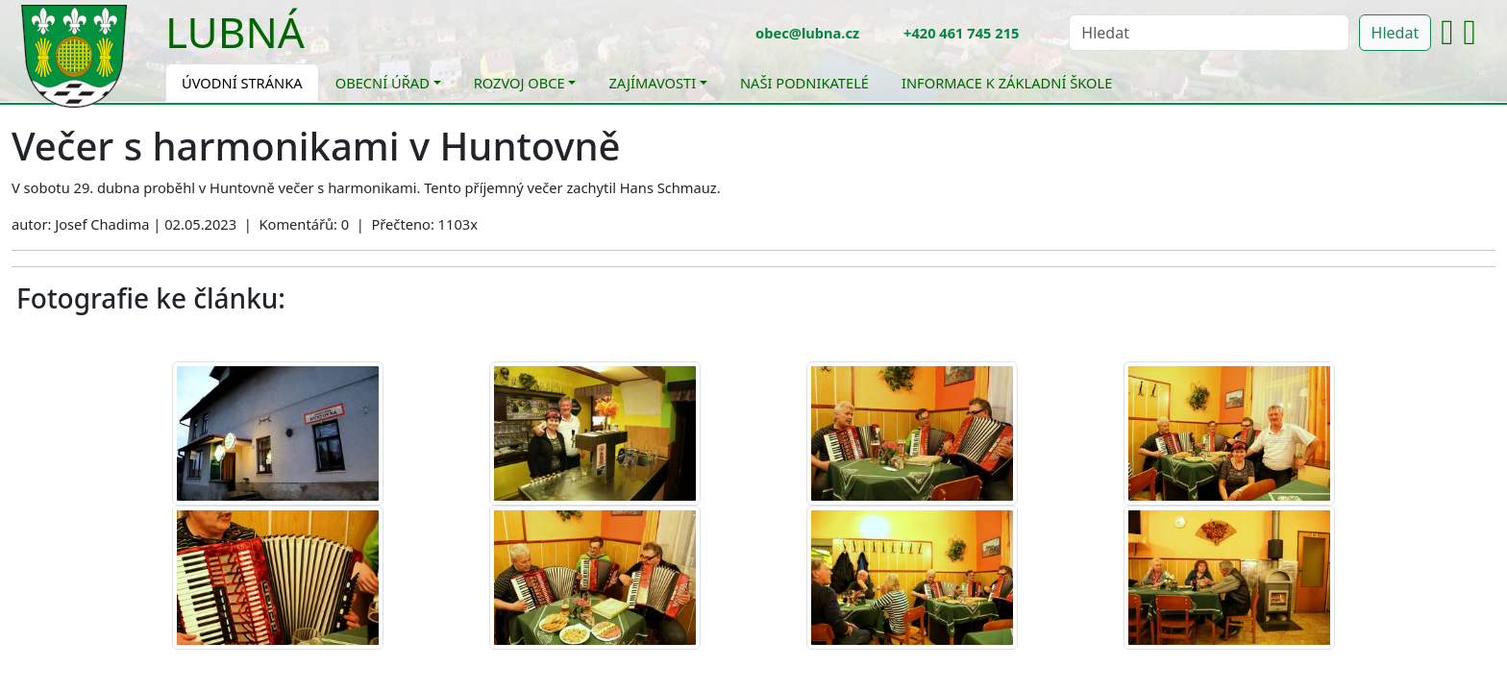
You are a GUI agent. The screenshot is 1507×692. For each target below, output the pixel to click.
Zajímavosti (652, 82)
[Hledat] (1208, 32)
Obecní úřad (382, 82)
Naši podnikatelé (804, 82)
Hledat (1395, 32)
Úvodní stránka (242, 82)
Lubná (235, 32)
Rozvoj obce (519, 82)
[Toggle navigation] (319, 44)
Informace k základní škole (1007, 82)
